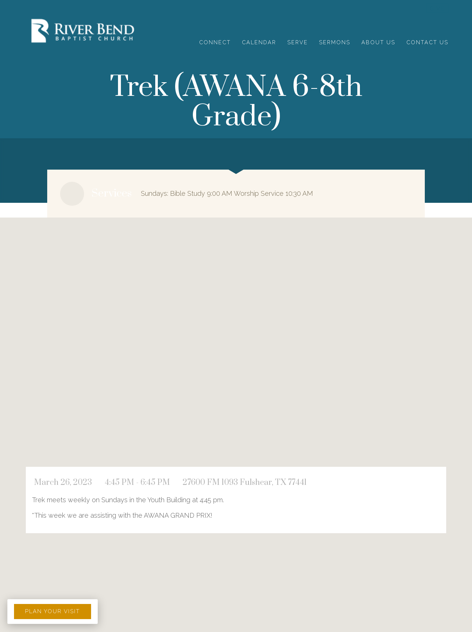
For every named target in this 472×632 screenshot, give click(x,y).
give (437, 8)
